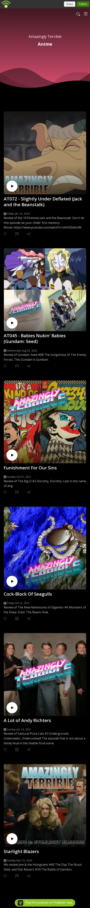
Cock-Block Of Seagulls (28, 594)
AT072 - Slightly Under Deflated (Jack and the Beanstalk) (43, 201)
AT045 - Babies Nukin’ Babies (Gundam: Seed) (35, 338)
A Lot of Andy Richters (27, 720)
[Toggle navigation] (86, 13)
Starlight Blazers (21, 851)
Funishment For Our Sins (30, 468)
